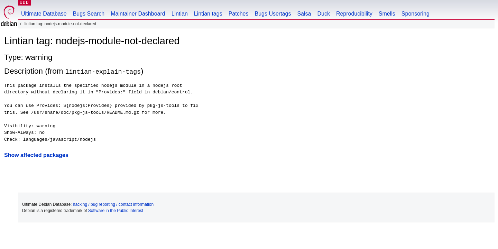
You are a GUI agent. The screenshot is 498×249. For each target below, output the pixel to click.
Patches (239, 14)
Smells (387, 14)
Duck (323, 14)
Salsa (304, 14)
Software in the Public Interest (115, 210)
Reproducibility (354, 14)
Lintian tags (208, 14)
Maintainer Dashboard (138, 14)
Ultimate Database (44, 14)
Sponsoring (416, 14)
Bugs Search (89, 14)
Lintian (180, 14)
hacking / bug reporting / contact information (113, 204)
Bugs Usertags (273, 14)
